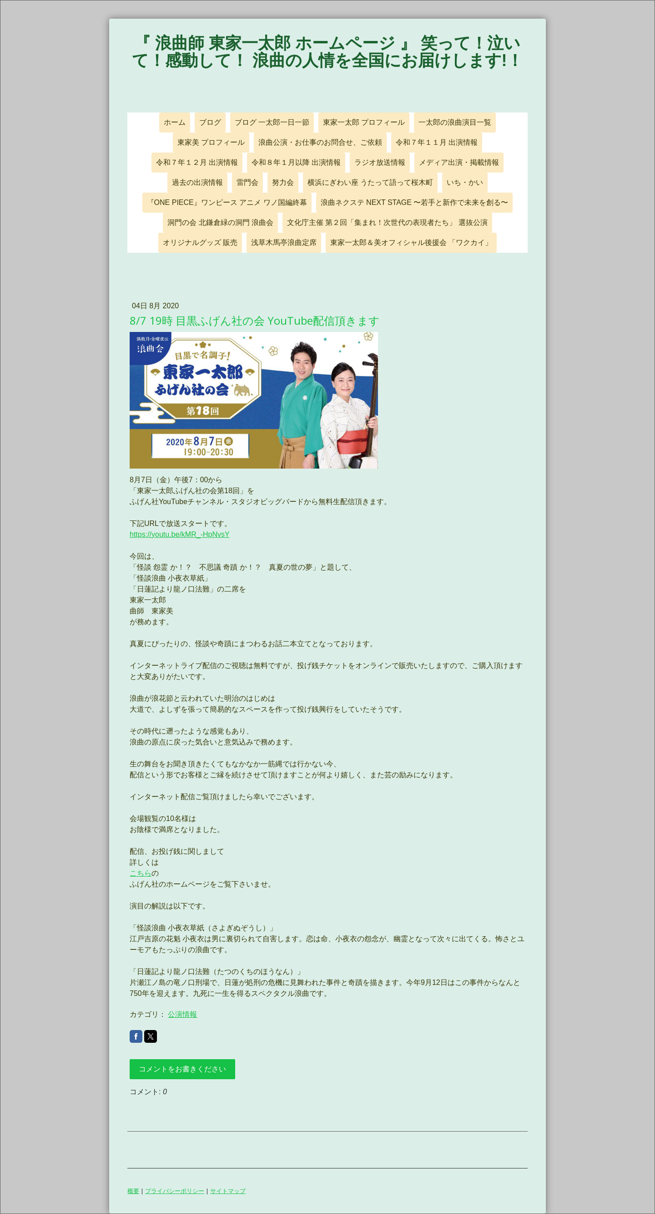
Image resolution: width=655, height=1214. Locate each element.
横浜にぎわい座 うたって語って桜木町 (370, 182)
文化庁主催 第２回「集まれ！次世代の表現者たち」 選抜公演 (387, 222)
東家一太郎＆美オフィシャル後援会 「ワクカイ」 (411, 242)
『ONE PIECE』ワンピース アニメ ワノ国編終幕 (227, 202)
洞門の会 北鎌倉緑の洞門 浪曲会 (220, 222)
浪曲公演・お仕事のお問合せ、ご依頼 (320, 142)
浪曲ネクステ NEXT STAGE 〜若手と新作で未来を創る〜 (415, 202)
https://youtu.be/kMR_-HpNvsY (180, 534)
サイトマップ (228, 1191)
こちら (140, 873)
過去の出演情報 (197, 182)
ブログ (210, 122)
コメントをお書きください (182, 1069)
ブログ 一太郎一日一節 (272, 122)
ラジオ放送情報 (379, 162)
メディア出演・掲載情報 (459, 162)
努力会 (283, 182)
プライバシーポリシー (174, 1191)
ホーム (175, 122)
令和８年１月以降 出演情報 (296, 162)
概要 (133, 1191)
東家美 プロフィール (211, 142)
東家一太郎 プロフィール (364, 122)
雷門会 (247, 182)
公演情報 (182, 1014)
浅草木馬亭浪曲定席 (284, 242)
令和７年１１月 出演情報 (437, 142)
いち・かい (465, 182)
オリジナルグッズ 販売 (200, 242)
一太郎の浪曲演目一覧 (454, 122)
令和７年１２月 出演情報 (197, 162)
